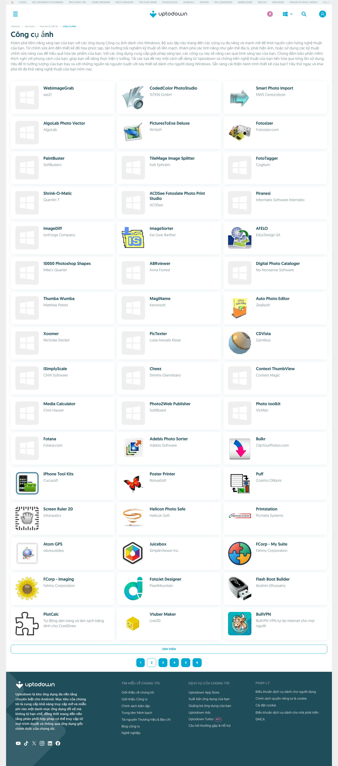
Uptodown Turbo (205, 719)
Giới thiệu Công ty (135, 699)
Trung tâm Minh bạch (137, 713)
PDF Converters (223, 2)
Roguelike (278, 2)
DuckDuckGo (170, 2)
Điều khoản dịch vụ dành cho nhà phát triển (287, 712)
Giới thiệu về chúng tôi (138, 692)
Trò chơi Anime (148, 2)
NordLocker (245, 2)
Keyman (204, 2)
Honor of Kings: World (303, 2)
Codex (23, 2)
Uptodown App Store (204, 692)
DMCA (260, 719)
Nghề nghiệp (131, 733)
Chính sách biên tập (136, 706)
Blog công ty (131, 726)
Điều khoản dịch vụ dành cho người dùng (286, 692)
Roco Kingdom (124, 2)
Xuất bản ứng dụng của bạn (209, 699)
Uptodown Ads (200, 712)
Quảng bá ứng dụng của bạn (210, 706)
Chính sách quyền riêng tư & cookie (281, 698)
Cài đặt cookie (266, 705)
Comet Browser (101, 2)
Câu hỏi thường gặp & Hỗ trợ (210, 725)
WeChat (262, 2)
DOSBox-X (188, 2)
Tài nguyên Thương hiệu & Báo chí (146, 719)
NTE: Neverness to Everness (47, 2)
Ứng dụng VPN (77, 2)
